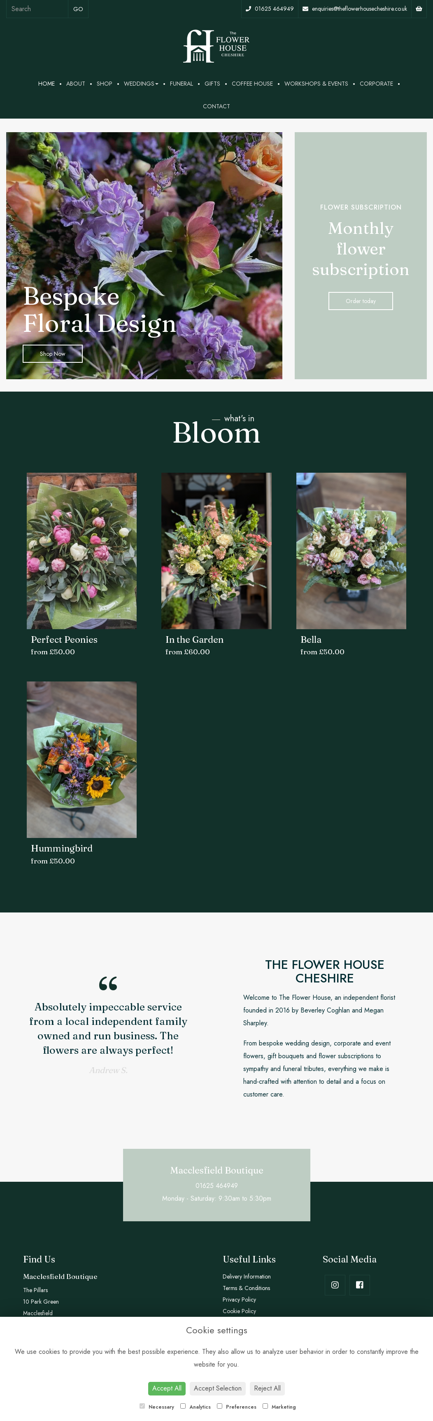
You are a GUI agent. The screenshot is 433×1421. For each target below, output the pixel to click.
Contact (216, 106)
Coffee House (252, 83)
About (75, 83)
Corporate (376, 83)
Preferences (236, 1407)
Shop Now (52, 354)
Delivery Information (247, 1276)
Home (46, 83)
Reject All (267, 1388)
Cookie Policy (239, 1311)
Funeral (181, 83)
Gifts (212, 83)
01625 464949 (270, 9)
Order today (361, 301)
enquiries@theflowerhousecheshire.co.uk (355, 9)
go (78, 9)
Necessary (157, 1407)
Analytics (195, 1407)
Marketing (279, 1407)
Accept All (167, 1388)
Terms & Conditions (246, 1288)
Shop (104, 83)
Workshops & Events (316, 83)
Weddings (141, 83)
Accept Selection (218, 1388)
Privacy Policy (239, 1299)
